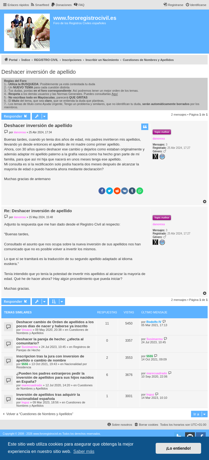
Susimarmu (29, 346)
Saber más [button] (83, 451)
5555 (24, 364)
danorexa (159, 138)
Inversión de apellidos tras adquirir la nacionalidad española (48, 397)
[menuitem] (39, 5)
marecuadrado (31, 385)
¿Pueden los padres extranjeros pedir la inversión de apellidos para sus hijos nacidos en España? (55, 377)
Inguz (25, 402)
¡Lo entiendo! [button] (178, 448)
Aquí (115, 93)
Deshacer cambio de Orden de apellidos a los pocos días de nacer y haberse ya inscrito (55, 324)
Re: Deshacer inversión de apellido (38, 210)
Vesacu (26, 329)
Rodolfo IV (153, 321)
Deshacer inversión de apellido (38, 72)
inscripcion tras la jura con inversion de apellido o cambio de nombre (50, 358)
